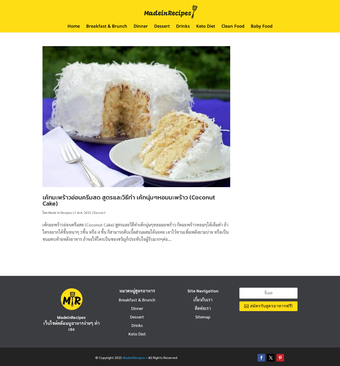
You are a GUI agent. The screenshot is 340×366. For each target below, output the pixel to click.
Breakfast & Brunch (106, 27)
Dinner (141, 27)
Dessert (162, 27)
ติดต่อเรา (203, 308)
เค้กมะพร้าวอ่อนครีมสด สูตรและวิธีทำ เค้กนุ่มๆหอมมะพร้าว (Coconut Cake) (128, 200)
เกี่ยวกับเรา (202, 299)
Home (74, 27)
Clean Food (232, 27)
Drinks (183, 27)
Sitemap (202, 316)
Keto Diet (205, 27)
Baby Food (261, 27)
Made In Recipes (60, 212)
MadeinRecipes (134, 357)
